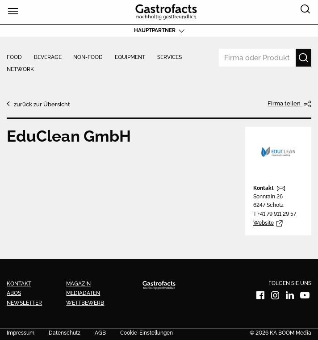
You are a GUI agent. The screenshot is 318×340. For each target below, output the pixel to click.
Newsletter (24, 303)
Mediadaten (83, 293)
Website (263, 223)
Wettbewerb (85, 303)
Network (20, 69)
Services (169, 57)
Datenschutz (64, 333)
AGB (100, 333)
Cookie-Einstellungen (146, 333)
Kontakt (263, 188)
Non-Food (88, 57)
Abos (14, 293)
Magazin (78, 284)
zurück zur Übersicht (41, 104)
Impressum (20, 333)
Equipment (130, 57)
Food (14, 57)
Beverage (48, 57)
